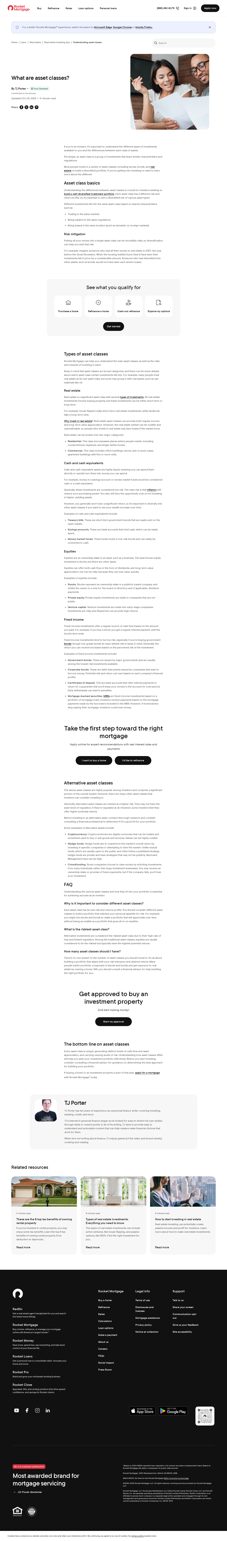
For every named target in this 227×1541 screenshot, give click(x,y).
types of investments (132, 397)
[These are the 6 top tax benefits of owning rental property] (44, 1215)
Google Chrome (122, 27)
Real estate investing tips (57, 42)
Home (14, 42)
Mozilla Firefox (143, 27)
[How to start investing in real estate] (183, 1215)
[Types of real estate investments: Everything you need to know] (113, 1215)
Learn (23, 42)
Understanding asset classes (87, 42)
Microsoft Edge (103, 27)
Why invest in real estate (78, 421)
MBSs (106, 696)
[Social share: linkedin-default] (31, 107)
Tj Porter (20, 88)
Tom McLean (30, 93)
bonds (67, 643)
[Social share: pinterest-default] (36, 107)
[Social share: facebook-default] (21, 107)
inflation (152, 489)
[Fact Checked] (39, 88)
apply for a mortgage (147, 1072)
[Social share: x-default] (26, 107)
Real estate (35, 42)
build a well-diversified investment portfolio (89, 194)
